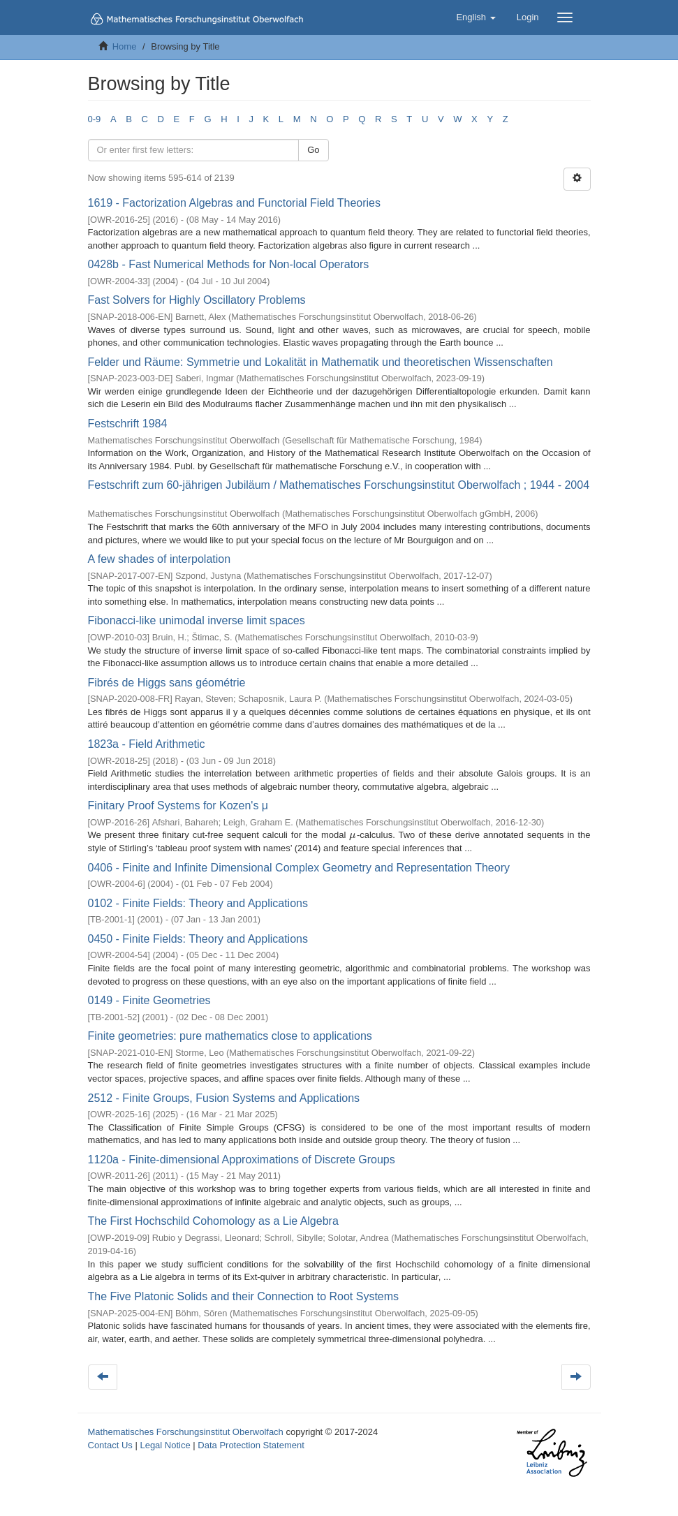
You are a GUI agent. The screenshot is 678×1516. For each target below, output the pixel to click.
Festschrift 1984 (128, 423)
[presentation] (353, 835)
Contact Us (110, 1445)
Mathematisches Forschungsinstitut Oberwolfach (185, 1432)
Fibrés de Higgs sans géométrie (167, 683)
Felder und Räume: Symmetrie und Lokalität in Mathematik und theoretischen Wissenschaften (320, 362)
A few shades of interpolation (159, 559)
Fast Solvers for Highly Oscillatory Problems (197, 300)
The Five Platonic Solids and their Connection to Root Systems (243, 1296)
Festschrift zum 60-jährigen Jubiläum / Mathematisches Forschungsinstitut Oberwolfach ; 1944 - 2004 (339, 485)
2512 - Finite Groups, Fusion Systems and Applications (224, 1098)
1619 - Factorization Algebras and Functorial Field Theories (234, 203)
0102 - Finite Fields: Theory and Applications (198, 903)
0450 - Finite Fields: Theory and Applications (198, 939)
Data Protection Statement (251, 1445)
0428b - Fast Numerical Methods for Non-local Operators (228, 264)
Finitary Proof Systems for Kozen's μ (178, 805)
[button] (475, 17)
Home (124, 46)
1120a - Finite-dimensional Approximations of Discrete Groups (241, 1159)
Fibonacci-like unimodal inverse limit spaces (196, 620)
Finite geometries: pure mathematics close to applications (230, 1036)
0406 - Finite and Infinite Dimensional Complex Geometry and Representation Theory (299, 868)
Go (313, 150)
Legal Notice (165, 1445)
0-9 (94, 119)
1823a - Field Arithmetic (146, 744)
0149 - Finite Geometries (149, 1000)
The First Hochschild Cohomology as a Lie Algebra (213, 1221)
